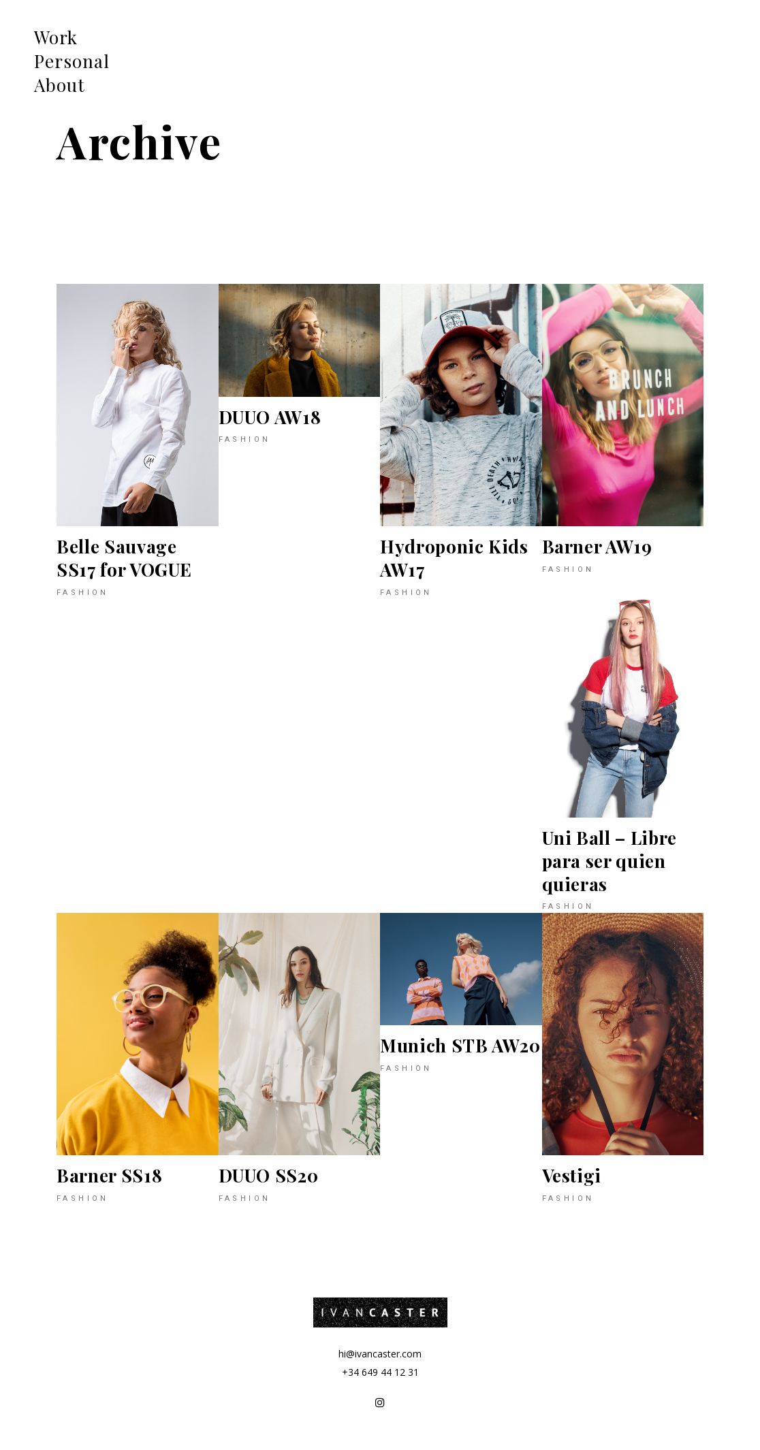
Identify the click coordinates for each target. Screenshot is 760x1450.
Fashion (83, 592)
